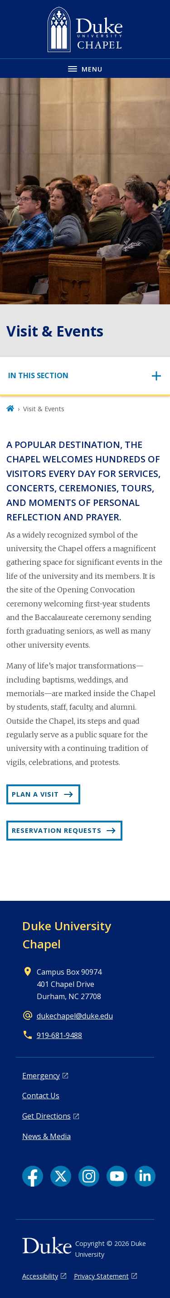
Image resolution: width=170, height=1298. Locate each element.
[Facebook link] (32, 1176)
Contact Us (40, 1096)
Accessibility (40, 1276)
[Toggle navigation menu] (85, 68)
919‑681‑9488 (60, 1035)
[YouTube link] (117, 1176)
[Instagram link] (88, 1176)
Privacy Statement (101, 1276)
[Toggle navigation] (85, 376)
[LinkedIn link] (145, 1176)
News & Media (46, 1136)
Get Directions (46, 1116)
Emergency (41, 1076)
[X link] (60, 1176)
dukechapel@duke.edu (75, 1016)
